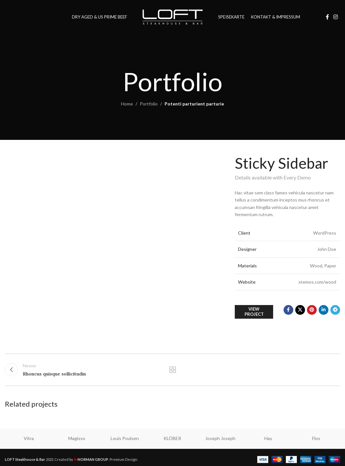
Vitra (29, 438)
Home (127, 103)
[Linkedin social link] (323, 310)
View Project (254, 311)
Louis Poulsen (125, 438)
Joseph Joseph (220, 438)
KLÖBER (172, 438)
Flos (316, 438)
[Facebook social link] (327, 17)
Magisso (76, 438)
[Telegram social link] (335, 310)
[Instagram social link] (335, 17)
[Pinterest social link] (312, 310)
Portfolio (149, 103)
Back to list (172, 369)
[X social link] (300, 310)
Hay (268, 438)
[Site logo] (172, 16)
